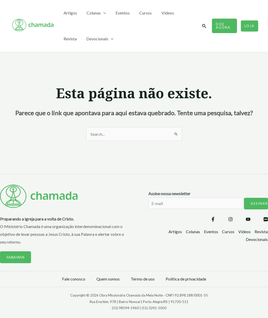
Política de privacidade (186, 278)
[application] (101, 13)
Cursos (141, 12)
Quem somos (108, 278)
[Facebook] (213, 219)
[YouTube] (248, 219)
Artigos (69, 12)
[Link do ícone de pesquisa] (203, 26)
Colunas (94, 13)
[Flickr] (265, 219)
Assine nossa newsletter (208, 203)
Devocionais (76, 39)
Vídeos (161, 12)
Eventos (119, 12)
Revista (182, 12)
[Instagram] (230, 219)
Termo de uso (143, 278)
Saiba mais (15, 257)
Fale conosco (73, 278)
